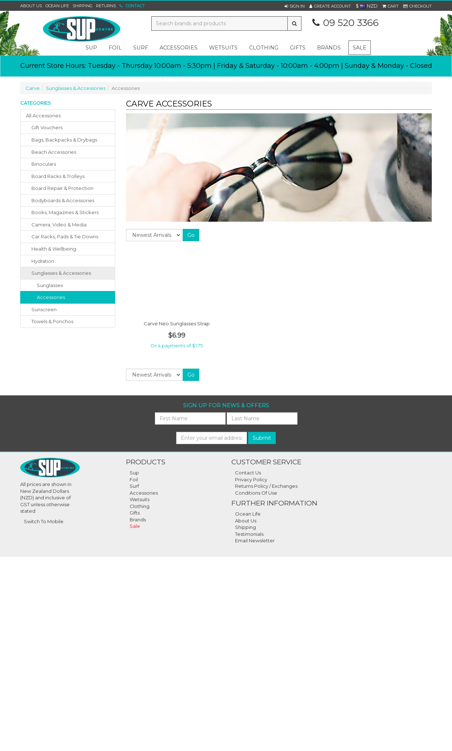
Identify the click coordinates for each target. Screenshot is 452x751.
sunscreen (44, 309)
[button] (295, 6)
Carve (33, 88)
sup (91, 47)
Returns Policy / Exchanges (266, 486)
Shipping (82, 5)
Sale (359, 47)
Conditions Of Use (256, 493)
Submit (262, 438)
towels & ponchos (52, 321)
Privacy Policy (251, 479)
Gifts (135, 513)
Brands (329, 47)
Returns (106, 5)
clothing (263, 47)
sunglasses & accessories (61, 273)
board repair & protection (62, 188)
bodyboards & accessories (62, 200)
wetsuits (223, 47)
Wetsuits (139, 499)
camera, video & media (59, 224)
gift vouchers (46, 127)
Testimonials (249, 534)
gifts (297, 47)
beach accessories (53, 152)
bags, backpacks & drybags (64, 140)
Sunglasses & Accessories (75, 88)
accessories (178, 47)
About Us (31, 5)
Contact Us (248, 473)
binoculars (43, 164)
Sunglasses (50, 285)
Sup (134, 473)
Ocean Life (57, 5)
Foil (134, 479)
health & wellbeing (53, 249)
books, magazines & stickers (65, 212)
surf (140, 47)
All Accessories (43, 115)
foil (115, 47)
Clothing (139, 506)
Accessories (51, 297)
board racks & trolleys (57, 176)
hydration (42, 261)
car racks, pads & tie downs (64, 236)
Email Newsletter (255, 540)
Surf (134, 486)
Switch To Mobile (44, 521)
